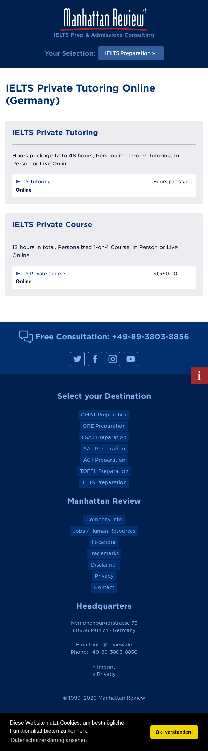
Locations (104, 542)
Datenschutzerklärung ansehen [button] (49, 740)
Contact (104, 587)
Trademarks (104, 553)
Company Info (104, 519)
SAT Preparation (104, 448)
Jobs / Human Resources (104, 531)
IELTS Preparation (104, 482)
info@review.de (112, 644)
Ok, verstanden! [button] (174, 732)
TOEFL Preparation (104, 471)
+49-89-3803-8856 (150, 336)
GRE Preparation (104, 426)
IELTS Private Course (40, 273)
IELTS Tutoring (33, 181)
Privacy (104, 576)
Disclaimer (104, 565)
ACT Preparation (104, 460)
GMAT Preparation (104, 414)
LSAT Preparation (104, 437)
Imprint (106, 667)
